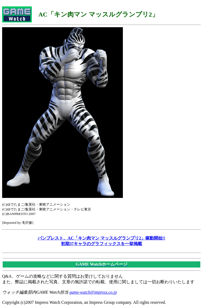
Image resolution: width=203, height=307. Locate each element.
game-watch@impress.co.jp (93, 292)
